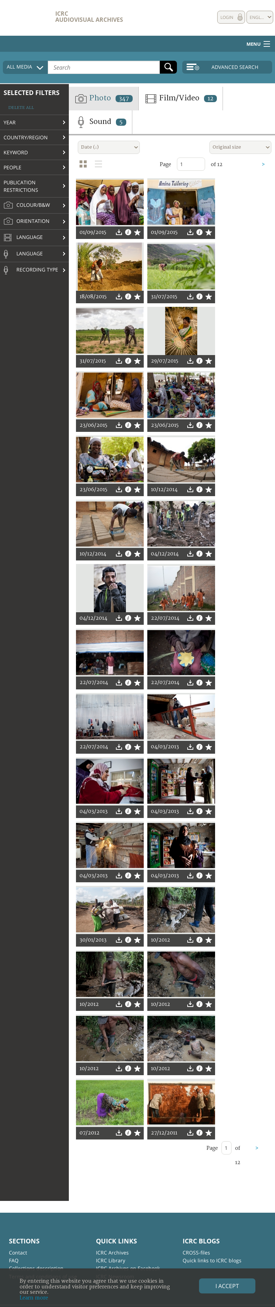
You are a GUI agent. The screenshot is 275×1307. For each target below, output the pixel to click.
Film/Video (180, 99)
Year (10, 122)
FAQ (14, 1260)
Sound (100, 122)
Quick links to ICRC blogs (212, 1260)
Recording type (31, 270)
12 (210, 98)
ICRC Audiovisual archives (89, 17)
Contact (18, 1252)
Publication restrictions (21, 186)
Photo (104, 99)
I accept (227, 1286)
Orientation (27, 221)
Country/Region (26, 137)
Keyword (16, 152)
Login (226, 17)
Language (23, 238)
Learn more (34, 1298)
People (12, 167)
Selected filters (32, 92)
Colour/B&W (27, 205)
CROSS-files (196, 1252)
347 (124, 98)
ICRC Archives (112, 1252)
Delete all (21, 107)
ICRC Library (110, 1260)
